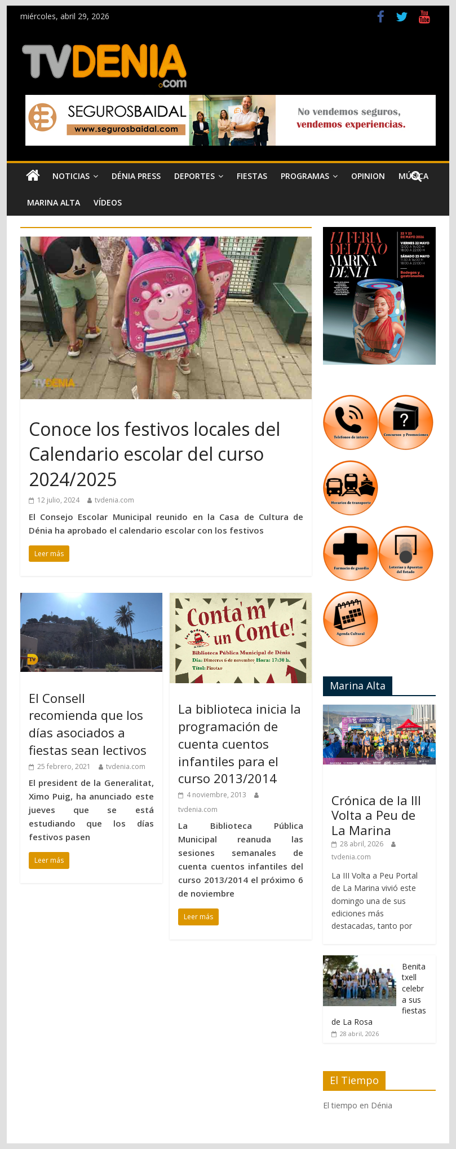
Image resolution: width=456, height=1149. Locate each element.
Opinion (368, 176)
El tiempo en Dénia (357, 1105)
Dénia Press (136, 176)
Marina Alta (53, 202)
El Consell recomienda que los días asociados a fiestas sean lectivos (88, 723)
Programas (305, 176)
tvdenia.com (114, 500)
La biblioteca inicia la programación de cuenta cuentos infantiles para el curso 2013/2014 (239, 743)
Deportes (194, 176)
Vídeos (108, 202)
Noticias (71, 176)
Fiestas (252, 176)
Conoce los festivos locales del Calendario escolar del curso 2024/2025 (154, 454)
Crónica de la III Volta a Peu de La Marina (376, 815)
